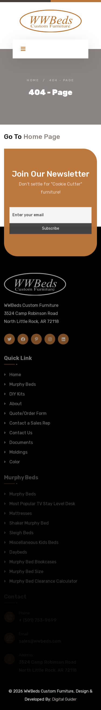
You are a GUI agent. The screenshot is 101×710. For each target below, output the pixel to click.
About (15, 406)
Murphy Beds (22, 386)
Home (33, 80)
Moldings (18, 454)
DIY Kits (17, 396)
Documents (21, 445)
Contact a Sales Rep (29, 425)
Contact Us (20, 435)
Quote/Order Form (28, 416)
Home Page (41, 136)
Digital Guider (64, 699)
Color (14, 464)
